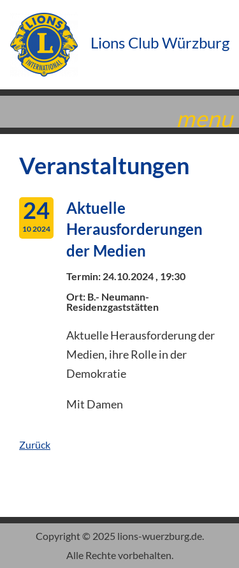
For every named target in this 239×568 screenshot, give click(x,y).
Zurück (34, 444)
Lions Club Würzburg (119, 42)
